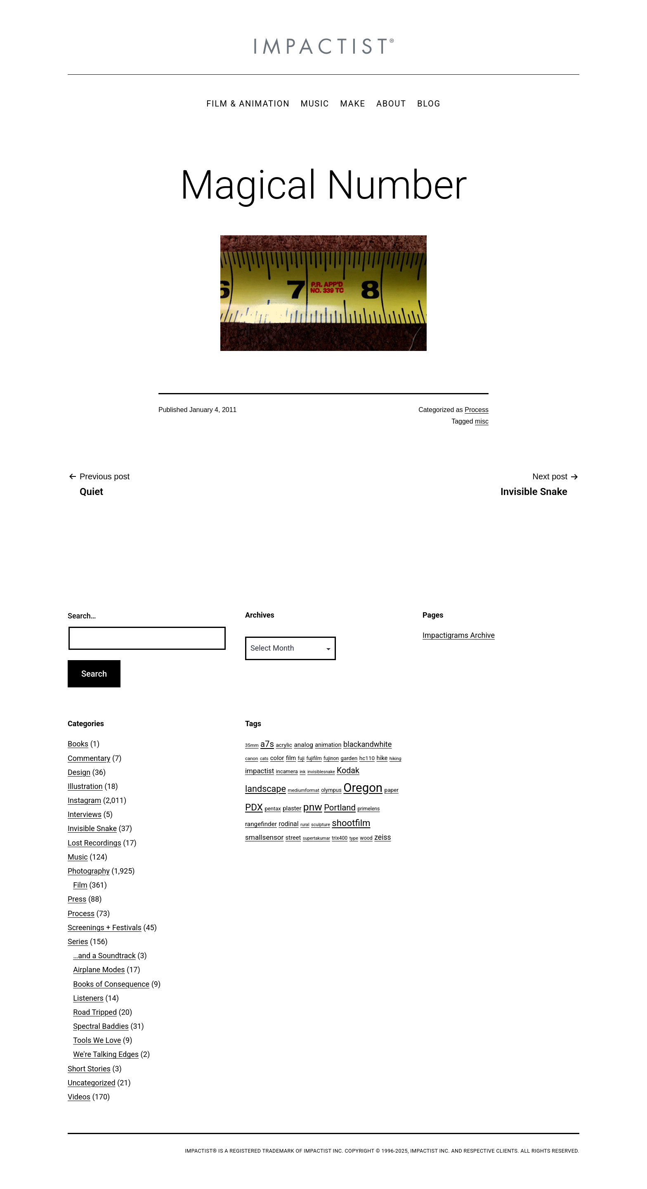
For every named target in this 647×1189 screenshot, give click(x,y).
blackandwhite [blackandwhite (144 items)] (367, 744)
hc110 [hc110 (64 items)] (367, 758)
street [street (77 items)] (293, 837)
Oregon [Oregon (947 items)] (363, 788)
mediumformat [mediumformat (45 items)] (303, 790)
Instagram (84, 800)
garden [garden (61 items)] (349, 758)
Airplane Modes (99, 969)
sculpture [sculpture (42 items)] (320, 824)
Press (77, 899)
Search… (82, 615)
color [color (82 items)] (277, 758)
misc (482, 421)
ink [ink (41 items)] (302, 772)
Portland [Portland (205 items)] (340, 807)
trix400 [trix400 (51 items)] (339, 838)
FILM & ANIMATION (248, 104)
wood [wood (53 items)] (366, 838)
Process (477, 409)
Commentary (89, 758)
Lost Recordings (94, 842)
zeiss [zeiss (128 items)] (382, 837)
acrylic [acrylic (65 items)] (284, 744)
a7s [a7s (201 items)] (267, 744)
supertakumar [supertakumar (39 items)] (316, 838)
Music (78, 857)
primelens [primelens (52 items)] (368, 809)
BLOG (429, 104)
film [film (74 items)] (291, 758)
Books (78, 743)
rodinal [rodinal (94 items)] (288, 824)
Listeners (88, 998)
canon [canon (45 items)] (251, 758)
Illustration (85, 786)
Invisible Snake (92, 828)
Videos (79, 1096)
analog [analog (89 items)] (303, 744)
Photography (89, 871)
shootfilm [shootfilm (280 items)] (351, 822)
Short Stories (89, 1068)
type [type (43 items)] (353, 838)
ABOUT (391, 104)
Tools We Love (97, 1040)
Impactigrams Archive (459, 635)
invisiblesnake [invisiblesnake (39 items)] (321, 772)
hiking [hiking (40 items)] (395, 758)
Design (79, 772)
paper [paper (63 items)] (392, 789)
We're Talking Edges (106, 1054)
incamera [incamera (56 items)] (287, 771)
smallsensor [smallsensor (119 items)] (264, 837)
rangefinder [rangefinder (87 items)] (261, 824)
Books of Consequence (111, 984)
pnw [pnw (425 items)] (312, 807)
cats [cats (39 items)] (264, 758)
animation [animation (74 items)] (328, 744)
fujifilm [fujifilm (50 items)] (313, 758)
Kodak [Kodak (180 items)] (348, 770)
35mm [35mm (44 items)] (252, 745)
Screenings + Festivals (105, 927)
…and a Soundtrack (104, 955)
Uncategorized (92, 1082)
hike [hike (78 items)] (382, 758)
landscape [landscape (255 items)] (265, 789)
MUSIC (315, 104)
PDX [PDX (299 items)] (254, 807)
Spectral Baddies (101, 1026)
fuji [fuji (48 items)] (301, 758)
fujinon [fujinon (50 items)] (331, 758)
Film (80, 885)
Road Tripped (95, 1012)
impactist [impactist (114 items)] (259, 771)
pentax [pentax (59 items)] (272, 808)
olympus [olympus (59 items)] (331, 790)
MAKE (352, 104)
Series (78, 941)
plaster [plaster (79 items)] (292, 808)
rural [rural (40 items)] (304, 824)
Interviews (85, 814)
